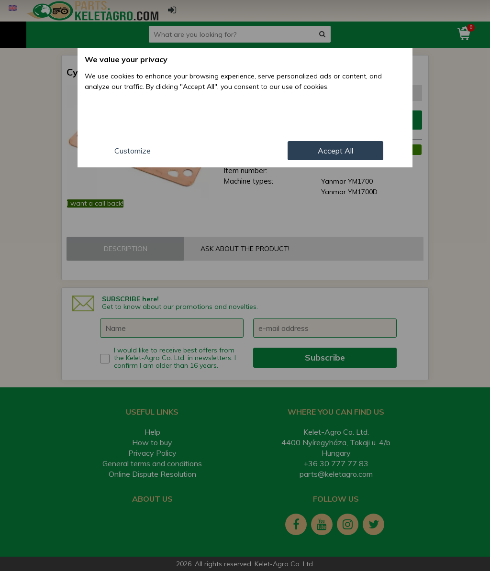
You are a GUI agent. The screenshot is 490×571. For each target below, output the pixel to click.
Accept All (335, 150)
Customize (132, 150)
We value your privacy (126, 59)
